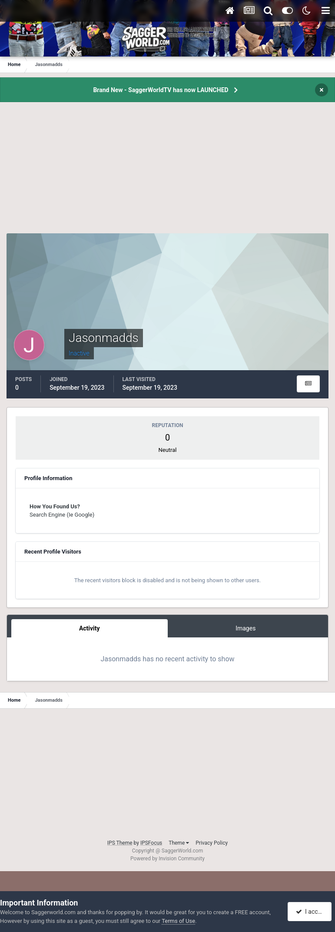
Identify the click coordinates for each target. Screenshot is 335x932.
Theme (179, 843)
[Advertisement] (167, 172)
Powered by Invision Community (167, 859)
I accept (310, 911)
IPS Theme (120, 843)
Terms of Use (178, 921)
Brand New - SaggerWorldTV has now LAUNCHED (160, 89)
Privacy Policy (212, 843)
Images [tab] (245, 628)
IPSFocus (151, 843)
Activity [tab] (89, 628)
